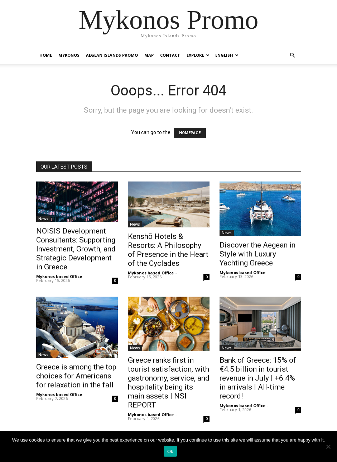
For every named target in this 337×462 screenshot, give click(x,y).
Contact (170, 55)
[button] (292, 55)
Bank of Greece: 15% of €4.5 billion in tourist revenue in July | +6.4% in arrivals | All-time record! (258, 378)
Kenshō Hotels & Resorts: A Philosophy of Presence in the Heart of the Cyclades (168, 250)
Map (149, 55)
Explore (198, 55)
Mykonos (69, 55)
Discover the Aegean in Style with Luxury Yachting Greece (257, 254)
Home (45, 55)
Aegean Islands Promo (112, 55)
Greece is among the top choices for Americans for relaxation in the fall (76, 376)
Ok (170, 451)
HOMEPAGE (190, 133)
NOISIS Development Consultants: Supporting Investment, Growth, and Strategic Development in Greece (76, 249)
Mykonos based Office (59, 276)
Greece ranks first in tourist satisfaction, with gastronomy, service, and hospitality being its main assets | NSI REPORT (169, 382)
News (43, 218)
